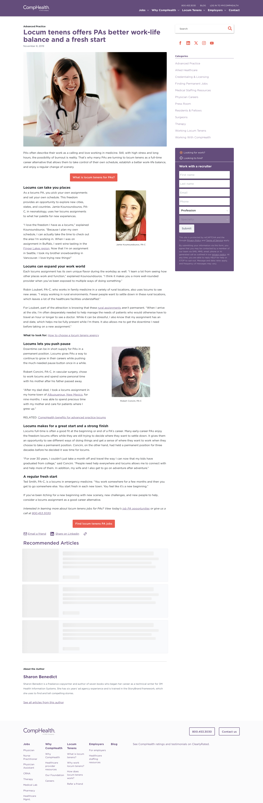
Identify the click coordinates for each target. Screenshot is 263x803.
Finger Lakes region (36, 248)
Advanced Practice (187, 63)
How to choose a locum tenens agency (73, 335)
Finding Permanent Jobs (191, 83)
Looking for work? (194, 152)
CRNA (26, 773)
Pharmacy (29, 790)
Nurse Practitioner (30, 757)
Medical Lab (30, 785)
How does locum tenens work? (75, 774)
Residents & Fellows (188, 110)
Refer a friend (75, 784)
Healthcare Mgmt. (29, 798)
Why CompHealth (53, 746)
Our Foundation (54, 775)
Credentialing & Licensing (192, 76)
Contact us (229, 731)
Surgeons (181, 117)
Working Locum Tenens (190, 130)
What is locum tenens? (75, 756)
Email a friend (37, 533)
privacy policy (219, 254)
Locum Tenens (71, 746)
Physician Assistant (28, 766)
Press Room (183, 103)
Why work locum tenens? (75, 764)
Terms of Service (214, 240)
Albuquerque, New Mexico (65, 394)
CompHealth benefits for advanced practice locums (72, 417)
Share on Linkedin (67, 533)
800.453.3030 (188, 5)
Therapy (180, 124)
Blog (114, 744)
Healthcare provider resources (51, 766)
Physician (28, 750)
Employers (96, 744)
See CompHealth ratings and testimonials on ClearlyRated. (171, 744)
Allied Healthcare (186, 70)
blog (203, 5)
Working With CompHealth (193, 137)
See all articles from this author (43, 702)
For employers (97, 750)
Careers (49, 780)
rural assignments (109, 307)
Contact (234, 10)
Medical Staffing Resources (193, 90)
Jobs (26, 744)
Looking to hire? (193, 158)
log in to (224, 5)
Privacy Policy (194, 240)
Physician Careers (186, 97)
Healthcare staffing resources (95, 759)
